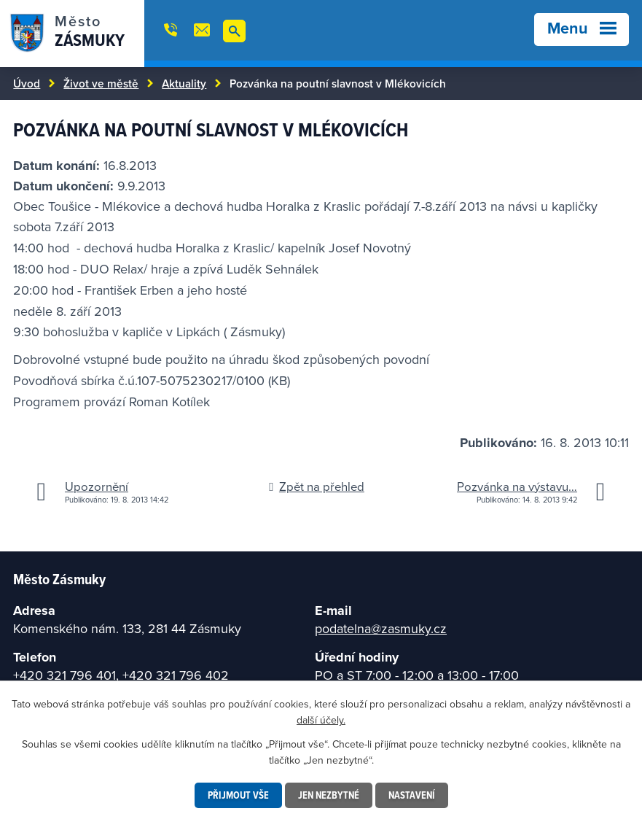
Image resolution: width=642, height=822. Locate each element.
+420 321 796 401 (64, 675)
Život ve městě (100, 83)
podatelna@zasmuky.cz (381, 628)
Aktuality (184, 83)
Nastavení (411, 795)
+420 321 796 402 (175, 675)
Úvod (26, 83)
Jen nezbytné (328, 795)
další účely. (321, 720)
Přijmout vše (238, 795)
